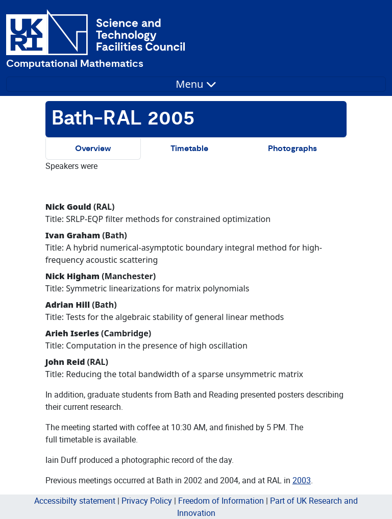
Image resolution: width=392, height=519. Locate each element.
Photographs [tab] (292, 148)
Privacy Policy (146, 500)
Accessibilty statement (74, 500)
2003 (301, 480)
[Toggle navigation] (196, 84)
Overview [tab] (93, 148)
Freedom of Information (221, 500)
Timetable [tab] (189, 148)
